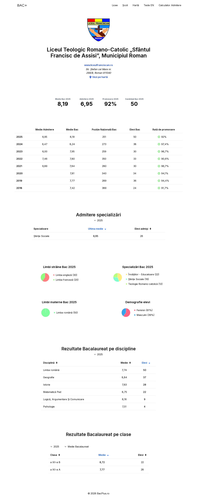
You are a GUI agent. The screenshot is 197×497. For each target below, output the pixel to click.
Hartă (136, 5)
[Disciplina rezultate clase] (77, 446)
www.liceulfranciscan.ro (98, 65)
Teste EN (149, 5)
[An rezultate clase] (55, 446)
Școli (125, 5)
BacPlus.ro (103, 493)
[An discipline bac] (98, 354)
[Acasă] (22, 5)
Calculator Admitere (170, 5)
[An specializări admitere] (98, 220)
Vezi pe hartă (98, 76)
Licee (115, 5)
